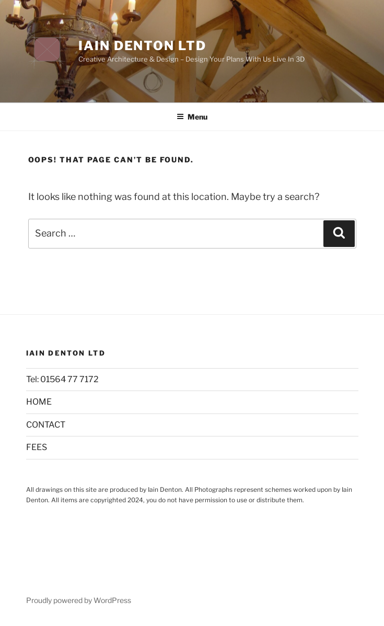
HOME (39, 402)
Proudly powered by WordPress (78, 600)
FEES (36, 447)
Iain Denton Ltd (142, 45)
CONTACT (45, 425)
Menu (192, 116)
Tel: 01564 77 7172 (62, 379)
